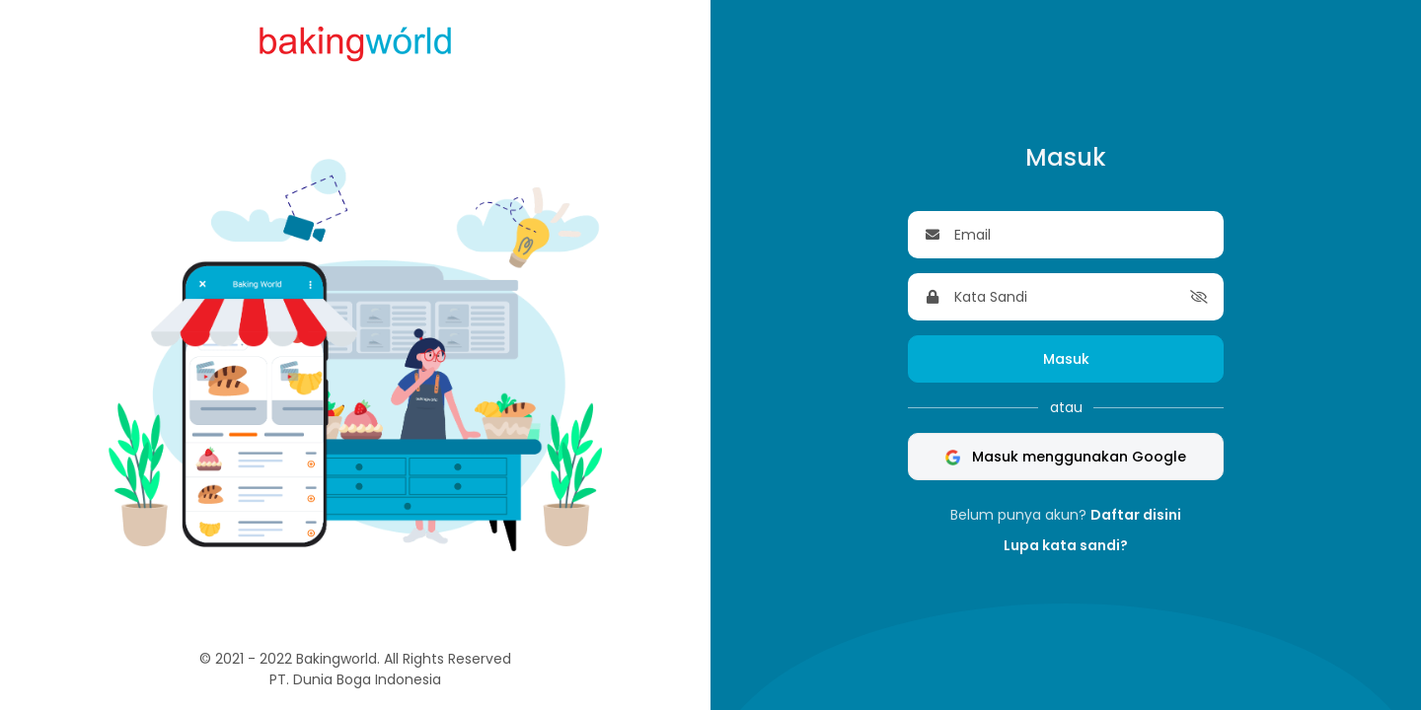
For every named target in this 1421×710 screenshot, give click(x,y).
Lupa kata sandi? (1066, 545)
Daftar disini (1135, 515)
